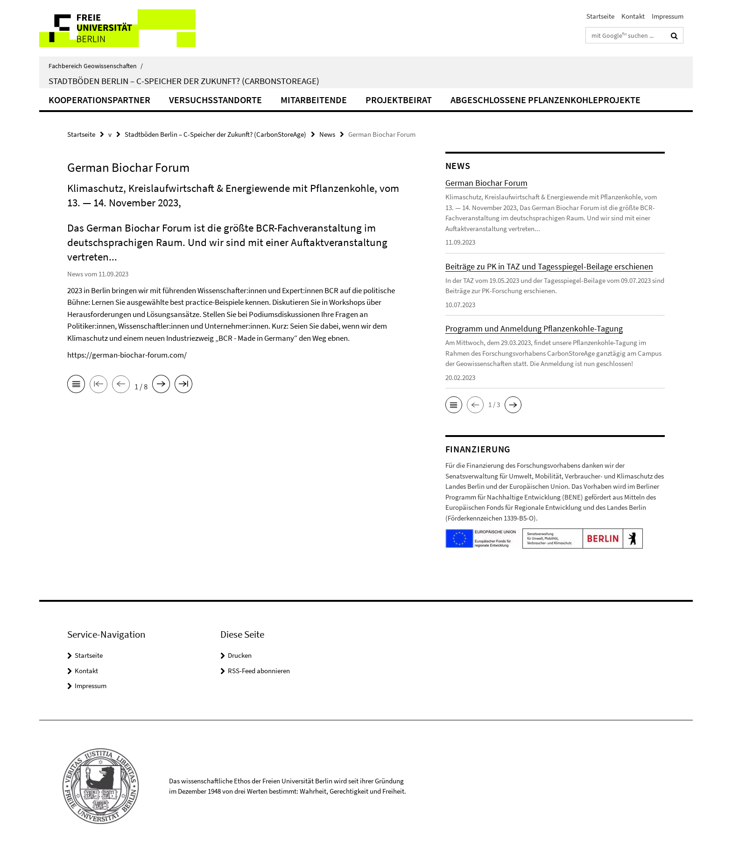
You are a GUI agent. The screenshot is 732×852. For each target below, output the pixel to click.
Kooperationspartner (99, 100)
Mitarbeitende (314, 100)
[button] (453, 404)
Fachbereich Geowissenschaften (96, 66)
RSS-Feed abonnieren (259, 670)
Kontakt (633, 16)
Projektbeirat (399, 100)
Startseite (600, 16)
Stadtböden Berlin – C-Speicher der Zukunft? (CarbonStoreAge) (184, 80)
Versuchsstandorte (215, 100)
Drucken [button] (240, 655)
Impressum (667, 16)
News (327, 134)
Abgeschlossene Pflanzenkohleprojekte (545, 100)
